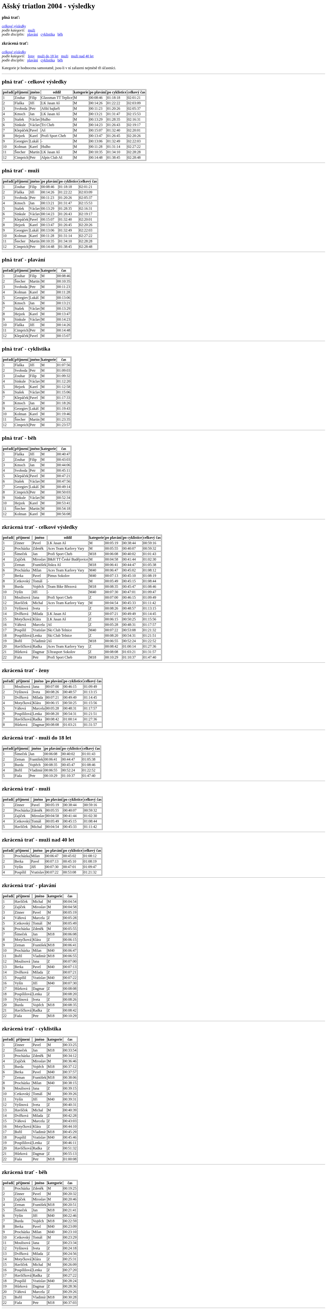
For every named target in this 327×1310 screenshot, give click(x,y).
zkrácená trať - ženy (25, 670)
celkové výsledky (14, 26)
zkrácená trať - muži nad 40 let (38, 840)
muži (31, 30)
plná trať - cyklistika (26, 349)
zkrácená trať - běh (24, 1172)
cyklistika (48, 34)
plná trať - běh (19, 438)
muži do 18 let (47, 56)
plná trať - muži (20, 170)
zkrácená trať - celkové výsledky (40, 527)
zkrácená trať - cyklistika (31, 1029)
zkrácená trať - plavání (29, 885)
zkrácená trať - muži (26, 789)
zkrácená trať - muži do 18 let (36, 738)
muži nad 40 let (82, 56)
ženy (31, 56)
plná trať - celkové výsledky (34, 82)
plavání (32, 34)
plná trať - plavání (23, 260)
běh (60, 34)
